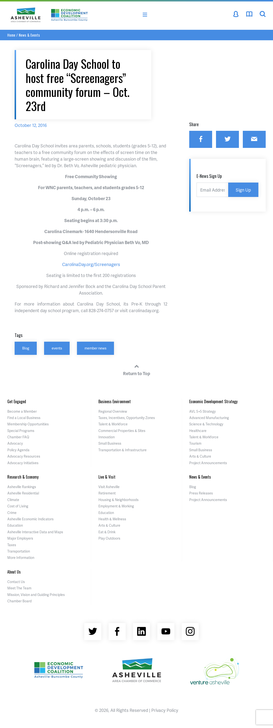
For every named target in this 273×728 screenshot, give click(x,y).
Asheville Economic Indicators (30, 519)
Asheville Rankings (21, 486)
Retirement (107, 493)
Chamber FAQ (18, 437)
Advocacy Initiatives (22, 463)
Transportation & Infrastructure (122, 450)
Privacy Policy (164, 710)
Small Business (109, 443)
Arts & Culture (200, 456)
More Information (20, 557)
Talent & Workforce (113, 424)
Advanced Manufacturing (209, 417)
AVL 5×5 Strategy (202, 411)
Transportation (18, 551)
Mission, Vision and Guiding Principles (36, 594)
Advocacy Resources (23, 456)
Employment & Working (116, 506)
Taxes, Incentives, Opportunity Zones (126, 417)
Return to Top (136, 369)
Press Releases (201, 493)
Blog (25, 348)
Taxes (11, 545)
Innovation (106, 437)
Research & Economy (22, 477)
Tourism (195, 443)
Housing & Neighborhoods (118, 499)
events (57, 348)
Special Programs (20, 430)
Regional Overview (112, 411)
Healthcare (198, 430)
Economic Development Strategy (213, 401)
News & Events (29, 35)
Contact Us (16, 581)
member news (95, 348)
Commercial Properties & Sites (121, 430)
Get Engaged (16, 401)
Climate (13, 499)
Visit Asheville (109, 486)
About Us (14, 572)
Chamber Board (19, 601)
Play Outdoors (109, 538)
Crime (12, 512)
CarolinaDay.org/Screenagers (91, 264)
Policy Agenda (18, 450)
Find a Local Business (23, 417)
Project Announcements (208, 463)
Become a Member (22, 411)
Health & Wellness (112, 519)
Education (15, 525)
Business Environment (114, 401)
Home (11, 35)
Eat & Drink (106, 532)
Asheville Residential (23, 493)
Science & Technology (206, 424)
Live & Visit (106, 477)
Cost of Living (17, 506)
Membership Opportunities (28, 424)
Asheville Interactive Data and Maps (35, 532)
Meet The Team (19, 588)
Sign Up (243, 190)
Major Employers (20, 538)
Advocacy (15, 443)
